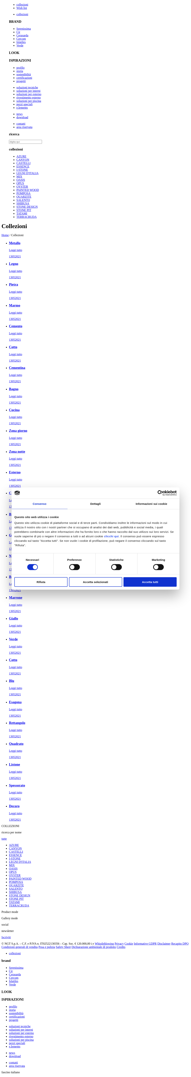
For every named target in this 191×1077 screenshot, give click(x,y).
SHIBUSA (22, 203)
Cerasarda (22, 35)
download (22, 117)
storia (19, 71)
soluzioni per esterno (28, 94)
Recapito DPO (180, 943)
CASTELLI (23, 163)
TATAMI (21, 213)
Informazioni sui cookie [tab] (151, 503)
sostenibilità (23, 74)
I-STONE (22, 169)
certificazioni (24, 77)
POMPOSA (23, 193)
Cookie (128, 943)
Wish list (21, 8)
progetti (21, 81)
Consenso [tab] (39, 503)
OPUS (20, 183)
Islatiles (21, 42)
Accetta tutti (150, 582)
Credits (121, 947)
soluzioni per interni (28, 90)
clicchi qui (111, 536)
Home (5, 235)
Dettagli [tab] (95, 503)
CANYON (22, 159)
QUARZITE (23, 196)
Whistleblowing (104, 943)
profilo (20, 67)
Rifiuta (41, 582)
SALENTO (23, 200)
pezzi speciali (24, 104)
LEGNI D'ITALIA (27, 173)
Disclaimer (163, 943)
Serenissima (23, 28)
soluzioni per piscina (28, 100)
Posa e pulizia (46, 947)
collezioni (22, 4)
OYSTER (22, 186)
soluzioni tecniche (27, 87)
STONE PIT (23, 210)
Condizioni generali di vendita (19, 947)
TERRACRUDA (26, 216)
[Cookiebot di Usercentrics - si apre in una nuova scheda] (160, 493)
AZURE (21, 156)
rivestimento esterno (28, 97)
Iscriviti (6, 937)
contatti (20, 123)
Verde (19, 45)
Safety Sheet (63, 947)
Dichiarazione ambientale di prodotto (93, 947)
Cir (18, 32)
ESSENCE (22, 166)
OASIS (20, 179)
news (19, 114)
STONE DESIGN (27, 206)
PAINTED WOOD (27, 190)
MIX (19, 176)
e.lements (22, 107)
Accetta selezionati (95, 582)
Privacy (119, 943)
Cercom (21, 38)
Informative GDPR (145, 943)
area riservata (24, 127)
